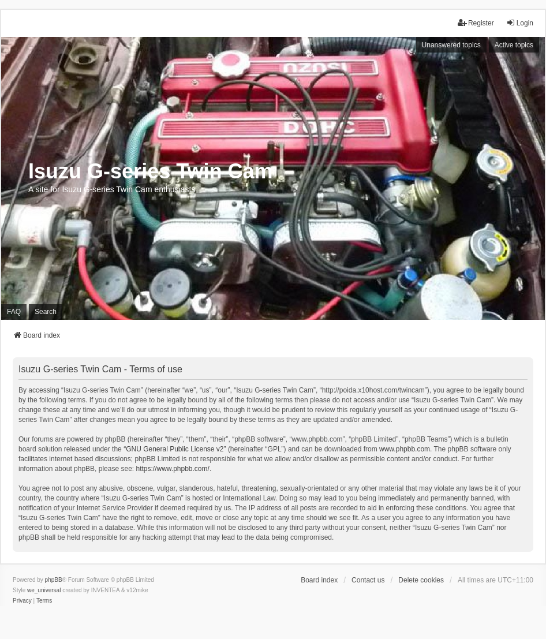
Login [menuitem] (519, 22)
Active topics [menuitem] (514, 45)
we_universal (44, 590)
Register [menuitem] (476, 22)
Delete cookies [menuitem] (421, 580)
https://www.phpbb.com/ (172, 469)
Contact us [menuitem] (367, 580)
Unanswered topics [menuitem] (451, 45)
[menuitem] (22, 601)
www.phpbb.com (404, 449)
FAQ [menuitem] (14, 312)
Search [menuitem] (46, 312)
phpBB (53, 580)
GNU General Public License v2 (174, 449)
